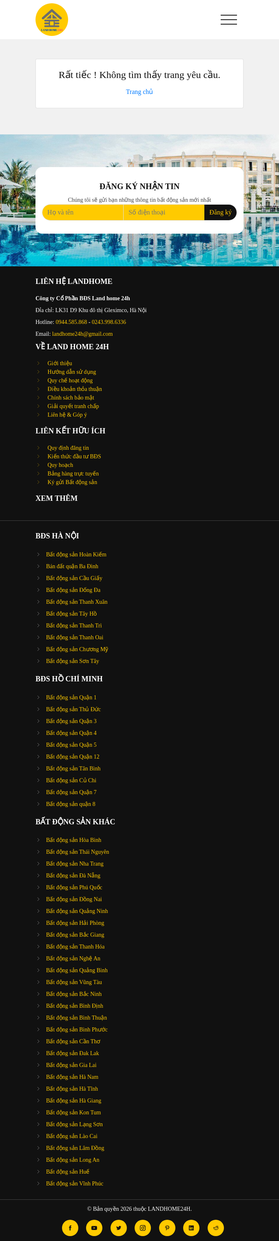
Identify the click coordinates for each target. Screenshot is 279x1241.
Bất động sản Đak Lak (72, 1053)
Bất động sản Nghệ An (73, 958)
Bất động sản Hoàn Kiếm (76, 554)
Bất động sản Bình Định (74, 1006)
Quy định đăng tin (67, 448)
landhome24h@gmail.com (82, 334)
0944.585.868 (71, 322)
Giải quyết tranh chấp (72, 406)
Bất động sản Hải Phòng (75, 923)
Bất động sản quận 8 (70, 804)
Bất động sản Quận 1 (71, 697)
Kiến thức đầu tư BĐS (73, 456)
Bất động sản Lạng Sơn (74, 1124)
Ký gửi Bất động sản (71, 482)
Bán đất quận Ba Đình (72, 566)
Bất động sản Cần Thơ (73, 1041)
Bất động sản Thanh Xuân (77, 602)
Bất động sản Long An (73, 1160)
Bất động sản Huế (67, 1172)
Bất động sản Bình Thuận (76, 1018)
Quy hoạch (59, 465)
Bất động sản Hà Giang (73, 1101)
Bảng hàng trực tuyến (72, 474)
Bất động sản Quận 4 (71, 733)
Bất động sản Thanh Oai (74, 637)
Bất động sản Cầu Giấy (74, 578)
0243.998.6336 (109, 322)
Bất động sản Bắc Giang (75, 935)
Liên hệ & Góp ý (66, 415)
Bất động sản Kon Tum (73, 1112)
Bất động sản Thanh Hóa (75, 947)
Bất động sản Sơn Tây (72, 661)
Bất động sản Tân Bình (73, 769)
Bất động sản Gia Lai (71, 1065)
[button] (229, 20)
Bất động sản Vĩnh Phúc (74, 1184)
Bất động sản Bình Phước (77, 1030)
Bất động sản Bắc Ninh (74, 994)
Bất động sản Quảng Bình (77, 970)
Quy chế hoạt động (69, 380)
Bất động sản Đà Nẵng (73, 876)
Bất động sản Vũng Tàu (74, 982)
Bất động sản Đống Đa (73, 590)
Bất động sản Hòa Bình (73, 840)
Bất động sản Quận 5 (71, 745)
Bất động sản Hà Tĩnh (72, 1089)
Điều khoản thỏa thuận (74, 389)
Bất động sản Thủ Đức (73, 709)
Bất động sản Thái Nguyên (77, 852)
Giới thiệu (59, 363)
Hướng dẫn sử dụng (71, 372)
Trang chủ (139, 91)
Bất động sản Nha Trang (75, 864)
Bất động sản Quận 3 (71, 721)
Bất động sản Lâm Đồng (75, 1148)
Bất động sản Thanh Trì (74, 626)
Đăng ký (220, 212)
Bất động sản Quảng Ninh (77, 911)
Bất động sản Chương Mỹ (77, 649)
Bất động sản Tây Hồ (71, 614)
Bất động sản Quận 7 (71, 792)
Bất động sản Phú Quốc (74, 887)
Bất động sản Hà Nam (72, 1077)
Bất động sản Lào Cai (71, 1136)
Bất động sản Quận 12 (73, 757)
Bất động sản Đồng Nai (74, 899)
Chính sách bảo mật (70, 398)
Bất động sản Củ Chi (71, 780)
